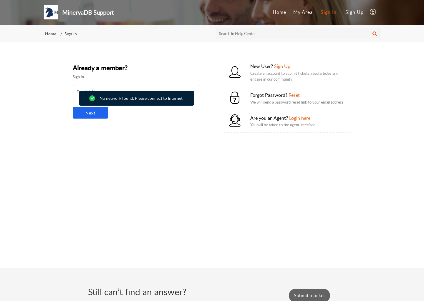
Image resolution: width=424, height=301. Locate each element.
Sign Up (354, 12)
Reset (294, 95)
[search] (298, 33)
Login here (299, 118)
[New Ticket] (309, 295)
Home (279, 12)
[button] (373, 12)
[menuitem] (279, 12)
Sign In (329, 12)
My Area (303, 12)
